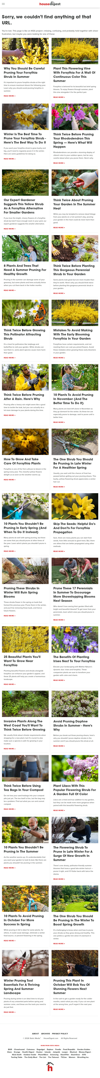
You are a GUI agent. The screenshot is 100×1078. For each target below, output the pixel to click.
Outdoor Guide (29, 1055)
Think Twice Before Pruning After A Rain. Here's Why (24, 397)
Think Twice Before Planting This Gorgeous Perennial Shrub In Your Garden (74, 270)
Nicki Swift (16, 1055)
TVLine (64, 1057)
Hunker (39, 1052)
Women (72, 1057)
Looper (65, 1052)
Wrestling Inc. (83, 1057)
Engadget (41, 1049)
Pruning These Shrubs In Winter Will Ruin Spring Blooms (21, 592)
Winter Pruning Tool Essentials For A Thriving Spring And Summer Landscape (22, 987)
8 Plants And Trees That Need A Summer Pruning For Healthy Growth (25, 270)
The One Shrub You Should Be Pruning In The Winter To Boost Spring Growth (73, 920)
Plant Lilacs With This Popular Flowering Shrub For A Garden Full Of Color (74, 790)
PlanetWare (43, 1055)
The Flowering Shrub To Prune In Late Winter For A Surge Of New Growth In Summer (73, 854)
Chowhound (19, 1049)
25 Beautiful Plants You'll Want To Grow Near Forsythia (22, 661)
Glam (9, 1052)
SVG (84, 1055)
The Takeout (53, 1057)
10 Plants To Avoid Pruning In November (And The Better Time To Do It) (73, 399)
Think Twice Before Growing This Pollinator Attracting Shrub (24, 334)
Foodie (58, 1049)
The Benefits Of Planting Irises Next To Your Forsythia (74, 659)
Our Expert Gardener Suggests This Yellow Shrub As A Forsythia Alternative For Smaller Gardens (24, 206)
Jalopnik (56, 1052)
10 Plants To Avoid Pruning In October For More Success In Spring (24, 920)
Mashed (73, 1052)
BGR (10, 1049)
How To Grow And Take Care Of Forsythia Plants (22, 461)
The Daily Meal (30, 1057)
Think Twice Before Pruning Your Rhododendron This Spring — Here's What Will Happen (73, 140)
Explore (50, 1049)
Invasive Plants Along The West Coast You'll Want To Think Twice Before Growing (24, 725)
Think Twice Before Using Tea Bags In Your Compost (23, 788)
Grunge (17, 1052)
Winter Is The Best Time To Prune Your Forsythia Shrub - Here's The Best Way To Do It (25, 138)
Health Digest (28, 1052)
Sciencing (54, 1055)
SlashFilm (64, 1055)
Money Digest (85, 1052)
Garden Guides (83, 1049)
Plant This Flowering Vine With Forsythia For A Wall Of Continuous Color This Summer (74, 75)
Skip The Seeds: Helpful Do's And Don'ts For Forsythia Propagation (74, 528)
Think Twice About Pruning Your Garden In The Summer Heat (74, 204)
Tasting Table (16, 1057)
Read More (9, 96)
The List (42, 1057)
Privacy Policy (60, 1033)
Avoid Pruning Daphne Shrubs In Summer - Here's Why (72, 725)
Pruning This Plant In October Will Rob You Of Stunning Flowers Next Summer (71, 987)
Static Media (35, 1038)
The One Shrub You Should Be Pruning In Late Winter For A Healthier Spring (73, 463)
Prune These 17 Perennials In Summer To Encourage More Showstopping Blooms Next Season (74, 594)
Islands (48, 1052)
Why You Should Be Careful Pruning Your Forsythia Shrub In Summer (24, 73)
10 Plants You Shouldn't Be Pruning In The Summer (23, 849)
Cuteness (31, 1049)
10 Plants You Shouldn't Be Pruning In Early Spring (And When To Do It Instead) (25, 528)
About (35, 1033)
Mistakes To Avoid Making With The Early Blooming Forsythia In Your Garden (72, 334)
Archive (45, 1033)
